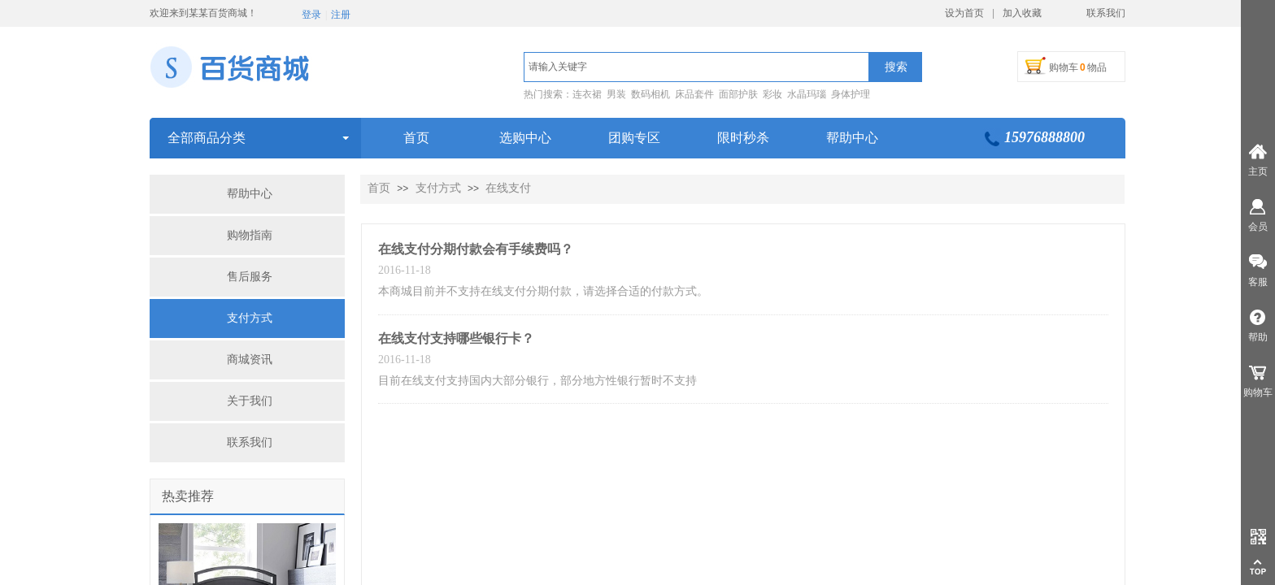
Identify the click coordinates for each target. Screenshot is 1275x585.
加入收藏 (1022, 13)
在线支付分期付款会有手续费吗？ (475, 249)
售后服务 (249, 277)
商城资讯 (249, 359)
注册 (340, 14)
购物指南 (249, 235)
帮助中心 (249, 194)
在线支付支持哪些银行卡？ (456, 338)
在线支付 (508, 188)
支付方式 (249, 318)
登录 (311, 14)
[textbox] (696, 67)
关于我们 (249, 401)
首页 (379, 188)
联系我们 (249, 442)
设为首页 (964, 13)
